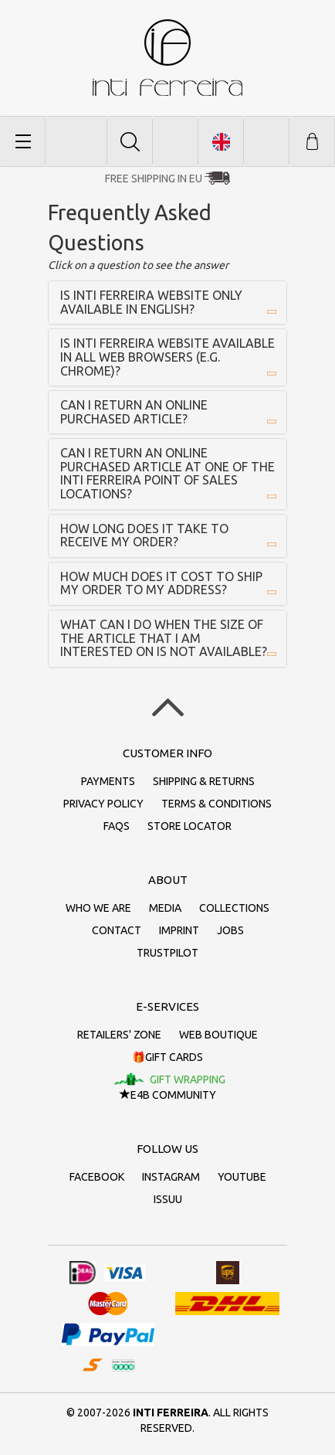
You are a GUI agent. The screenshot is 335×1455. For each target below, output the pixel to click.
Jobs (230, 930)
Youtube (242, 1177)
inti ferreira (167, 57)
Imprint (179, 930)
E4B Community (168, 1095)
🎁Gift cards (167, 1057)
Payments (108, 781)
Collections (234, 908)
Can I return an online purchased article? (134, 412)
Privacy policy (103, 803)
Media (165, 908)
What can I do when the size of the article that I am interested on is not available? (163, 637)
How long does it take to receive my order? (144, 535)
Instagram (171, 1177)
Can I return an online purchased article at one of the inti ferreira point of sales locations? (167, 473)
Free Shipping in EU (153, 178)
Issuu (168, 1199)
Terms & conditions (216, 803)
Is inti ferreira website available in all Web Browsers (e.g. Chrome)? (167, 356)
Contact (116, 930)
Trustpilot (167, 953)
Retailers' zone (119, 1034)
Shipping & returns (204, 781)
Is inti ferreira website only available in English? (151, 302)
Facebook (96, 1177)
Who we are (98, 908)
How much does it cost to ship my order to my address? (161, 583)
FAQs (116, 826)
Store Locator (189, 826)
